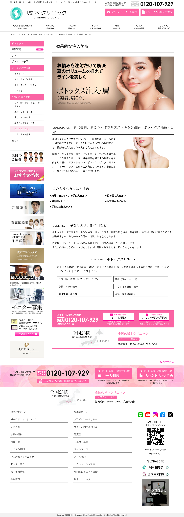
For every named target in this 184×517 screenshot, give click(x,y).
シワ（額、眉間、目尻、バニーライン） (79, 279)
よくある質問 (140, 28)
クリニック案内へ (129, 339)
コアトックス (81, 271)
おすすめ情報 (95, 28)
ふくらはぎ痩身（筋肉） (128, 286)
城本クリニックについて (23, 419)
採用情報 (15, 479)
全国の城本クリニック (22, 456)
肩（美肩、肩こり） (69, 294)
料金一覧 (117, 28)
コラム (94, 271)
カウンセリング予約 (84, 464)
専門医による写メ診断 (86, 471)
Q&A (91, 267)
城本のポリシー (82, 411)
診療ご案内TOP (19, 411)
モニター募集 (81, 442)
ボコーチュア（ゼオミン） (26, 85)
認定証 (77, 434)
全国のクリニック (162, 28)
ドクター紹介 (18, 464)
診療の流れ (73, 28)
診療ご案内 (24, 28)
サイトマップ (81, 449)
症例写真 (50, 28)
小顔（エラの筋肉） (69, 286)
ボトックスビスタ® (141, 267)
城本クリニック (82, 479)
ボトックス (50, 34)
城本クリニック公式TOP (20, 34)
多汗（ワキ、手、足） (126, 279)
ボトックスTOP (121, 259)
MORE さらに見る (106, 397)
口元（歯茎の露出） (125, 294)
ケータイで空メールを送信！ (155, 450)
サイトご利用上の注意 (86, 426)
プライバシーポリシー (86, 419)
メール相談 (80, 456)
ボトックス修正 (105, 267)
